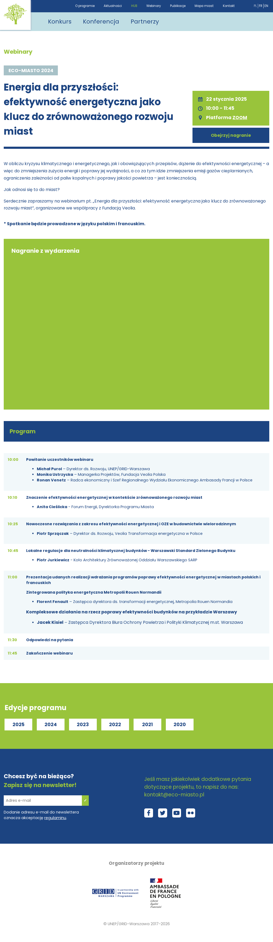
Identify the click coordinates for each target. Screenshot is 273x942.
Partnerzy (145, 21)
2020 (180, 724)
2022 (115, 724)
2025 (19, 724)
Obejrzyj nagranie (231, 135)
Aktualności (113, 6)
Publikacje (178, 6)
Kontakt (229, 6)
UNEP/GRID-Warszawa (129, 924)
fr (260, 6)
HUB (134, 6)
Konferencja (101, 21)
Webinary (153, 6)
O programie (85, 6)
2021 (147, 724)
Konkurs (59, 21)
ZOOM (239, 117)
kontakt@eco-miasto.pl (174, 794)
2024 (51, 724)
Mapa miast (204, 6)
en (266, 6)
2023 (83, 724)
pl (255, 6)
